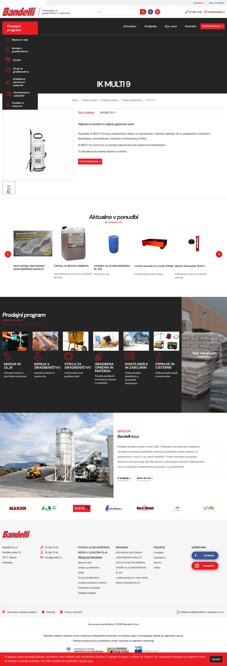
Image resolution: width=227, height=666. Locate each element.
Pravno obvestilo (73, 615)
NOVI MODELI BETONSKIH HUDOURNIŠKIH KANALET (29, 267)
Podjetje (150, 26)
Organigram (160, 556)
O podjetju (159, 551)
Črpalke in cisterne (18, 104)
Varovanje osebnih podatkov (20, 615)
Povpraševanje (211, 26)
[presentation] (8, 254)
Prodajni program (91, 561)
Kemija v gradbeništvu (20, 50)
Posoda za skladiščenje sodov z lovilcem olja (93, 551)
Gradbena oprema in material (19, 82)
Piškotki (50, 615)
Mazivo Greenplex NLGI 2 (190, 266)
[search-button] (143, 11)
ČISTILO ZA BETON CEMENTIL (71, 266)
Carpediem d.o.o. (215, 615)
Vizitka (157, 566)
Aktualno (130, 26)
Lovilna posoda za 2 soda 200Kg (153, 266)
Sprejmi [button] (216, 659)
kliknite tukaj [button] (86, 661)
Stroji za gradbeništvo (21, 70)
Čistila (17, 60)
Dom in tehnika (216, 2)
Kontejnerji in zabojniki (22, 94)
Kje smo (171, 26)
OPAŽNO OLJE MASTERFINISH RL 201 (112, 267)
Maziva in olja (20, 39)
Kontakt (191, 26)
